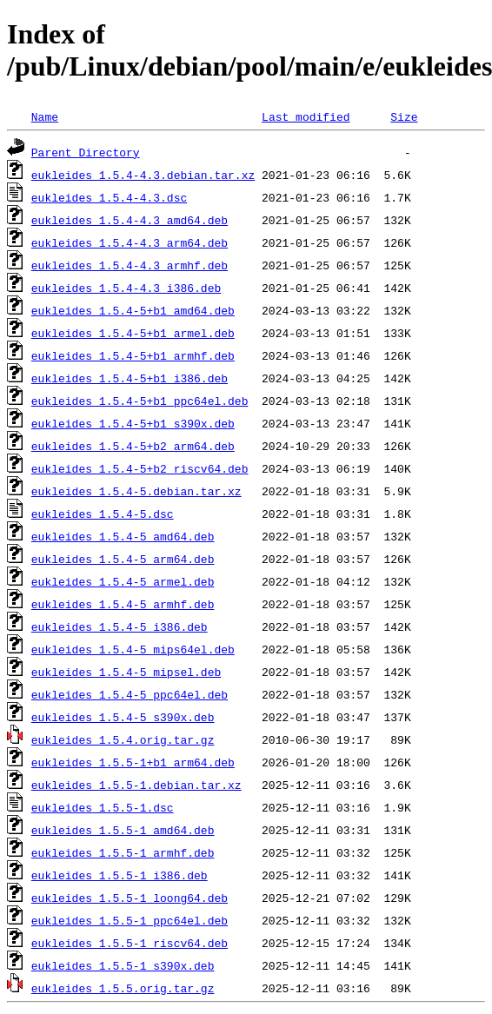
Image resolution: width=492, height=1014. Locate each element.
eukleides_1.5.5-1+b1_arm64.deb (133, 762)
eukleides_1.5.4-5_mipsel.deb (126, 671)
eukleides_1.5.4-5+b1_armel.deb (133, 333)
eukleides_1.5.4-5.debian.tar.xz (136, 491)
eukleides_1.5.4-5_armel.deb (123, 581)
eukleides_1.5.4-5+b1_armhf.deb (133, 355)
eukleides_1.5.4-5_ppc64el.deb (129, 694)
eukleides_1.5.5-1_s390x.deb (123, 965)
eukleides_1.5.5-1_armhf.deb (123, 852)
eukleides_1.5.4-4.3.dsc (109, 197)
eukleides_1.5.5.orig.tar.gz (123, 988)
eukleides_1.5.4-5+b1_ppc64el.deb (140, 400)
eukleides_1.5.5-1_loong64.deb (129, 897)
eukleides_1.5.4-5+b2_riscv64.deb (140, 468)
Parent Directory (85, 152)
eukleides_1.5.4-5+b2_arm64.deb (133, 446)
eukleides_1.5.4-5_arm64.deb (123, 559)
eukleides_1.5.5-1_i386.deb (119, 875)
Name (44, 116)
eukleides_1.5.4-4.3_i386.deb (126, 287)
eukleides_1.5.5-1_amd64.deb (123, 830)
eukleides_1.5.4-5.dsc (102, 513)
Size (403, 116)
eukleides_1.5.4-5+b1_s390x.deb (133, 423)
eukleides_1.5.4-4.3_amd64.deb (129, 220)
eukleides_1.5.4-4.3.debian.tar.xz (143, 174)
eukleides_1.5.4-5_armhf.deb (123, 604)
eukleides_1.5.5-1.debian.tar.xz (136, 784)
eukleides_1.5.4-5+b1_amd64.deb (133, 310)
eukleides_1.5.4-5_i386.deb (119, 626)
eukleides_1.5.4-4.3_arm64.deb (129, 242)
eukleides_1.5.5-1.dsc (102, 807)
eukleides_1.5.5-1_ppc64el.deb (129, 920)
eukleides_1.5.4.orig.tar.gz (123, 739)
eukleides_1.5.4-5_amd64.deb (123, 536)
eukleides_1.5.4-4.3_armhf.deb (129, 265)
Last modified (305, 116)
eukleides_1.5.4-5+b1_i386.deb (129, 378)
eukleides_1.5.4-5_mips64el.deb (133, 649)
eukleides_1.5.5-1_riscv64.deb (129, 943)
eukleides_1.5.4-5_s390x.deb (123, 717)
